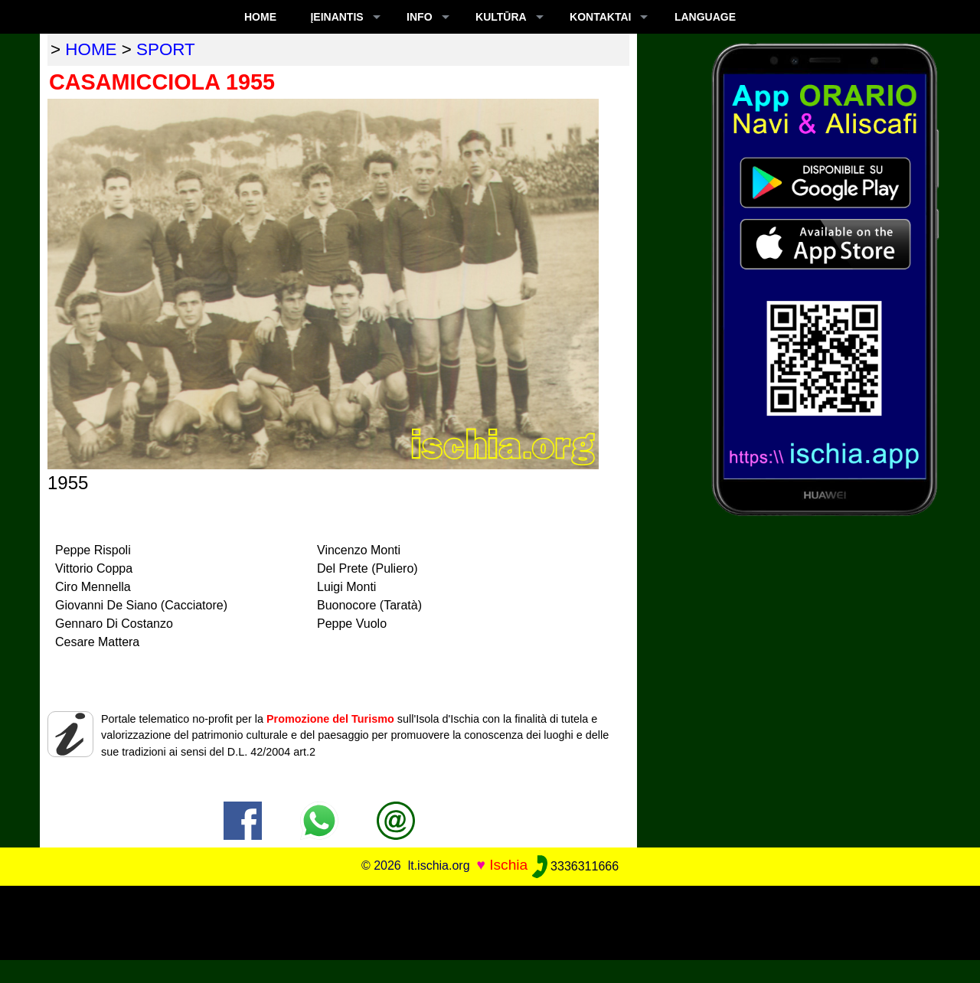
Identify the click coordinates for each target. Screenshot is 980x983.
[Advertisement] (490, 920)
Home (260, 17)
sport (165, 49)
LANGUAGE (705, 17)
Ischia (508, 865)
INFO (419, 17)
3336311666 (575, 866)
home (90, 49)
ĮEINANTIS (336, 17)
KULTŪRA (501, 17)
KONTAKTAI (600, 17)
